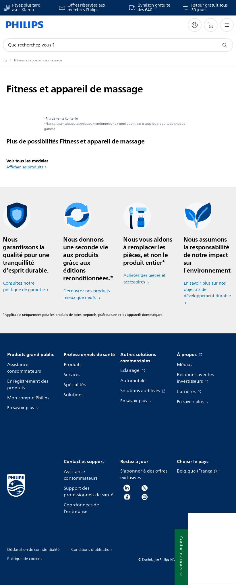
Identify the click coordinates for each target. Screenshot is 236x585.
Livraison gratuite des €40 (154, 7)
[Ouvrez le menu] (227, 25)
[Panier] (211, 25)
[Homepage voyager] (8, 60)
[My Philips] (195, 25)
